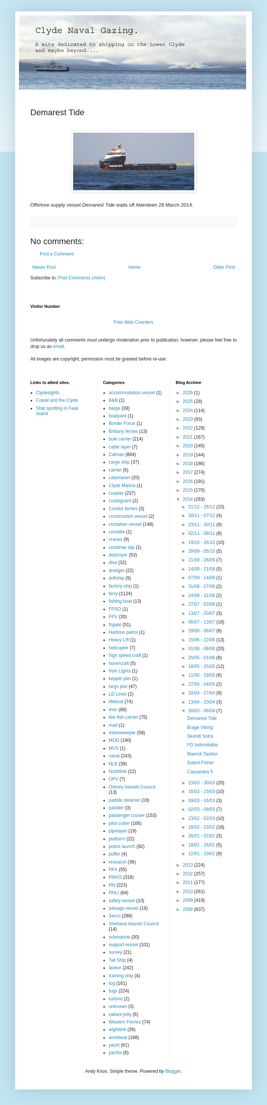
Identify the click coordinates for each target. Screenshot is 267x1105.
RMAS (115, 877)
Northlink (117, 771)
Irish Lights (120, 671)
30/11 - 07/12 (202, 515)
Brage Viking (200, 727)
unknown (118, 1006)
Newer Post (44, 267)
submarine (119, 937)
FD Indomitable (202, 745)
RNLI (114, 892)
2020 (188, 445)
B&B (113, 400)
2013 (188, 865)
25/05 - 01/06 (202, 657)
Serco (114, 915)
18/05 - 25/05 (202, 666)
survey (115, 952)
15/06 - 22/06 (202, 640)
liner (113, 709)
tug (112, 983)
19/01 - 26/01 (202, 845)
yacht (114, 1045)
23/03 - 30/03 (202, 782)
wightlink (117, 1029)
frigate (115, 624)
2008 (188, 909)
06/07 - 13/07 (202, 622)
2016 (188, 481)
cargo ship (119, 462)
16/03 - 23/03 (202, 791)
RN (112, 885)
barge (114, 408)
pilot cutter (119, 823)
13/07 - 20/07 (202, 613)
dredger (116, 570)
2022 (188, 428)
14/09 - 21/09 (202, 569)
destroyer (118, 555)
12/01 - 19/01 (202, 853)
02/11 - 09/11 (202, 533)
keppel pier (120, 678)
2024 (188, 410)
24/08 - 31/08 (202, 595)
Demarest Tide (202, 718)
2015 (188, 490)
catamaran (119, 477)
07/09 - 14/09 (202, 577)
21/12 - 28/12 (202, 506)
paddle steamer (124, 800)
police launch (122, 846)
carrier (115, 470)
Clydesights (47, 392)
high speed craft (125, 655)
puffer (114, 854)
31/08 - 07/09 (202, 586)
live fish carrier (123, 717)
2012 (188, 873)
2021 (188, 437)
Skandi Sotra (200, 736)
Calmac (116, 454)
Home (134, 267)
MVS (114, 748)
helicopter (118, 647)
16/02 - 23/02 (202, 827)
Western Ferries (125, 1022)
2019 (188, 455)
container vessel (125, 524)
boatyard (117, 415)
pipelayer (118, 831)
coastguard (120, 500)
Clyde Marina (122, 485)
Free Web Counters (133, 322)
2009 (188, 900)
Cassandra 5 (200, 771)
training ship (121, 975)
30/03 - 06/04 (202, 710)
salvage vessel (124, 908)
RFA (113, 869)
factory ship (120, 586)
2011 (188, 882)
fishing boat (120, 601)
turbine (116, 999)
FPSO (115, 609)
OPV (113, 779)
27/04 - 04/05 (202, 684)
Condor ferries (123, 508)
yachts (115, 1052)
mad (113, 725)
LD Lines (117, 694)
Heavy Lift (119, 640)
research (117, 862)
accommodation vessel (132, 392)
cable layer (120, 447)
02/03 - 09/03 (202, 809)
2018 (188, 463)
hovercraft (119, 663)
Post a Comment (56, 254)
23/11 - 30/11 (202, 524)
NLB (113, 763)
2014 (188, 499)
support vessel (123, 944)
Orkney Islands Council (132, 787)
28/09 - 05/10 (202, 551)
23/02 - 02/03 (202, 818)
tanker (115, 967)
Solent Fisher (200, 762)
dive (113, 562)
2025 (188, 401)
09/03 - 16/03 (202, 800)
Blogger (173, 1071)
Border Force (122, 423)
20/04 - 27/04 (202, 693)
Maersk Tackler (202, 754)
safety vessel (122, 900)
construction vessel (128, 516)
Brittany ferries (123, 431)
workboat (118, 1037)
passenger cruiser (127, 815)
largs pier (118, 686)
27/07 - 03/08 (202, 604)
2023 (188, 419)
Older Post (224, 267)
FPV (113, 616)
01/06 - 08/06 (202, 648)
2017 (188, 472)
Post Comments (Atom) (81, 278)
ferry (113, 593)
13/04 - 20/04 (202, 702)
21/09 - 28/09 (202, 560)
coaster (116, 493)
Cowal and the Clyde (57, 400)
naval (114, 756)
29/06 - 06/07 (202, 630)
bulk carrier (120, 439)
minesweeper (122, 732)
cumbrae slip (121, 547)
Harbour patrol (123, 632)
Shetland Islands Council (134, 923)
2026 (188, 392)
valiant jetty (120, 1014)
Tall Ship (117, 960)
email (58, 346)
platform (117, 839)
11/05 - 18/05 (202, 675)
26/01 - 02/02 (202, 836)
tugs (113, 991)
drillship (116, 578)
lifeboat (116, 701)
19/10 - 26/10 (202, 542)
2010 (188, 891)
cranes (115, 539)
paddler (116, 807)
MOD (114, 740)
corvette (117, 531)
